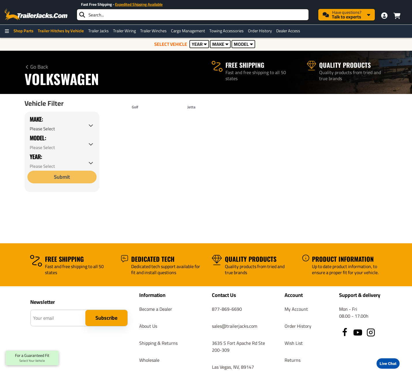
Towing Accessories (226, 31)
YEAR (199, 44)
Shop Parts (23, 31)
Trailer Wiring (124, 31)
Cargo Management (188, 31)
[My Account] (384, 15)
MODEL (243, 44)
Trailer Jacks (98, 31)
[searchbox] (192, 15)
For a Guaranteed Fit (32, 358)
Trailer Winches (153, 31)
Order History (260, 31)
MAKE (220, 44)
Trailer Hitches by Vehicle (61, 31)
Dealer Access (288, 31)
